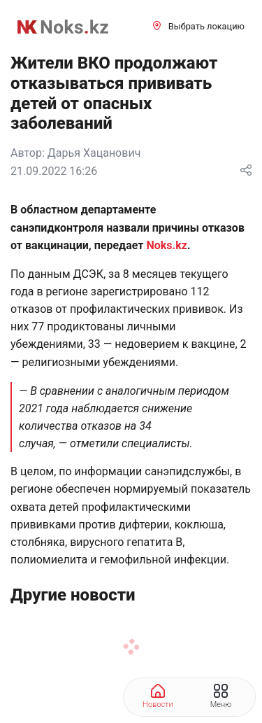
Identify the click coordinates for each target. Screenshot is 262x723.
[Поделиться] (246, 171)
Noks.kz (166, 245)
